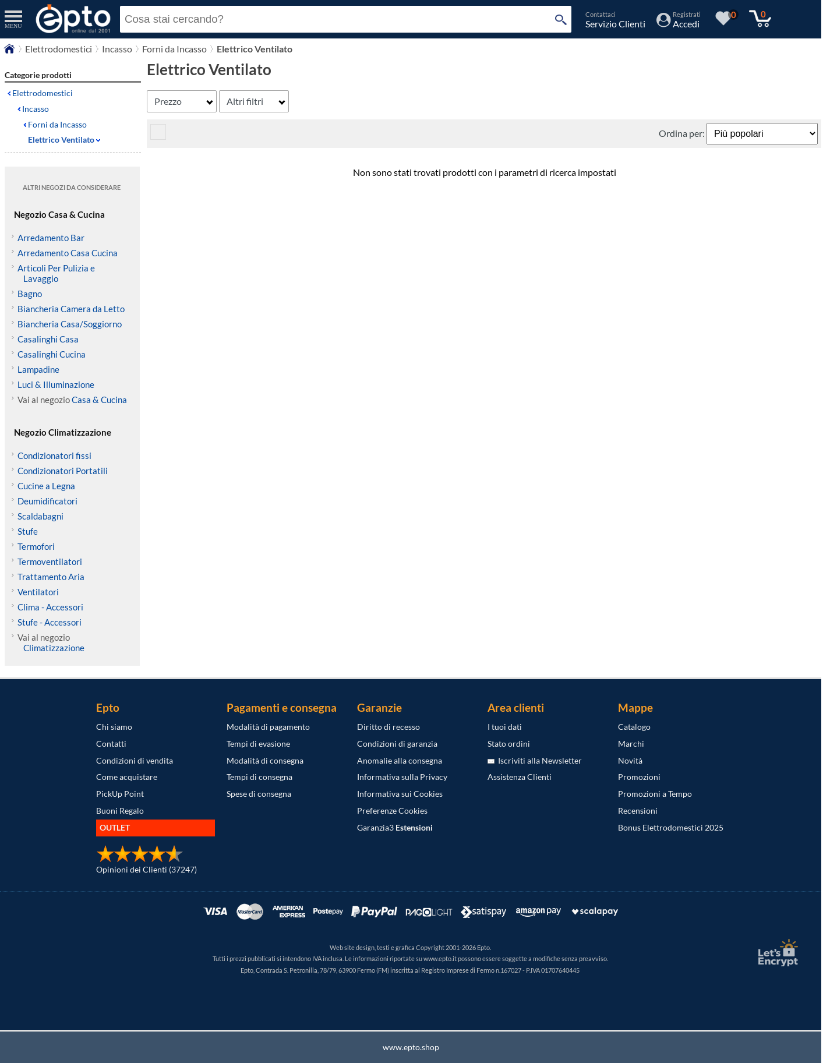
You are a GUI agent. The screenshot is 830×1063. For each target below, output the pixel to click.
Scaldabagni (40, 516)
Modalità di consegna (265, 760)
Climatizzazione (53, 647)
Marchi (631, 743)
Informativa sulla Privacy (402, 777)
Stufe (27, 531)
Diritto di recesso (388, 727)
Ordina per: (683, 133)
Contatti (111, 743)
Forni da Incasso (57, 124)
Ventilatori (38, 592)
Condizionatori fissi (54, 455)
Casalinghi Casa (48, 339)
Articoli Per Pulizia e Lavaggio (56, 273)
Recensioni (638, 810)
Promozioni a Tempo (655, 794)
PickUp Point (120, 794)
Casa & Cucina (99, 399)
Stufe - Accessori (49, 622)
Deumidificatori (47, 501)
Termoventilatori (49, 561)
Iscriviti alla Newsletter (535, 760)
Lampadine (38, 369)
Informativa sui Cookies (400, 794)
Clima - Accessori (50, 607)
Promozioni (639, 777)
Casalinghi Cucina (51, 354)
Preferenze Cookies (392, 810)
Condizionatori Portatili (62, 470)
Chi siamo (114, 727)
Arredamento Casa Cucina (67, 253)
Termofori (36, 546)
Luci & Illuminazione (55, 384)
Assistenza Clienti (520, 777)
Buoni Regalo (120, 810)
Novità (630, 760)
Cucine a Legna (46, 486)
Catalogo (634, 727)
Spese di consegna (259, 794)
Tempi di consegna (259, 777)
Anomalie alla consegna (399, 760)
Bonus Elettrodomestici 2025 (670, 827)
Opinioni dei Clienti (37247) (146, 869)
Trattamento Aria (50, 576)
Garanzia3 (395, 827)
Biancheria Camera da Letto (71, 308)
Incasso (35, 109)
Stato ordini (509, 743)
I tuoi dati (505, 727)
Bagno (29, 293)
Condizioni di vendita (134, 760)
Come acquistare (126, 777)
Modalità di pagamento (268, 727)
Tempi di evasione (258, 743)
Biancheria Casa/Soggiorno (69, 324)
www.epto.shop (411, 1047)
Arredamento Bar (50, 237)
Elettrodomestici (42, 93)
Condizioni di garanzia (397, 743)
